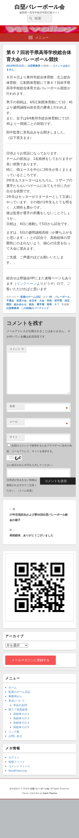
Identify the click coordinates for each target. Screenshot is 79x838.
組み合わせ (20, 304)
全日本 (33, 300)
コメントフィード (19, 766)
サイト (13, 436)
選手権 (40, 304)
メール (13, 421)
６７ (56, 304)
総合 (31, 304)
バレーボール (62, 296)
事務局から (15, 696)
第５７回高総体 (18, 709)
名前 (12, 406)
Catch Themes (50, 793)
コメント (16, 348)
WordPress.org (17, 770)
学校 (49, 300)
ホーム (12, 687)
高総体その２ (21, 713)
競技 (8, 304)
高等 (49, 304)
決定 (67, 300)
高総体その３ (21, 718)
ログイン (13, 757)
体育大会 (21, 300)
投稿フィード (16, 761)
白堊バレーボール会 (40, 7)
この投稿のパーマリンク (35, 308)
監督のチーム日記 (30, 296)
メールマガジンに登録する (31, 660)
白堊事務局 (34, 65)
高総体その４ (21, 722)
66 (50, 296)
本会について (16, 700)
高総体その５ (21, 727)
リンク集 (13, 731)
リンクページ (26, 283)
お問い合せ (15, 736)
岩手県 (58, 300)
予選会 (10, 300)
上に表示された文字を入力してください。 (31, 465)
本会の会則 (20, 705)
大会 (41, 300)
